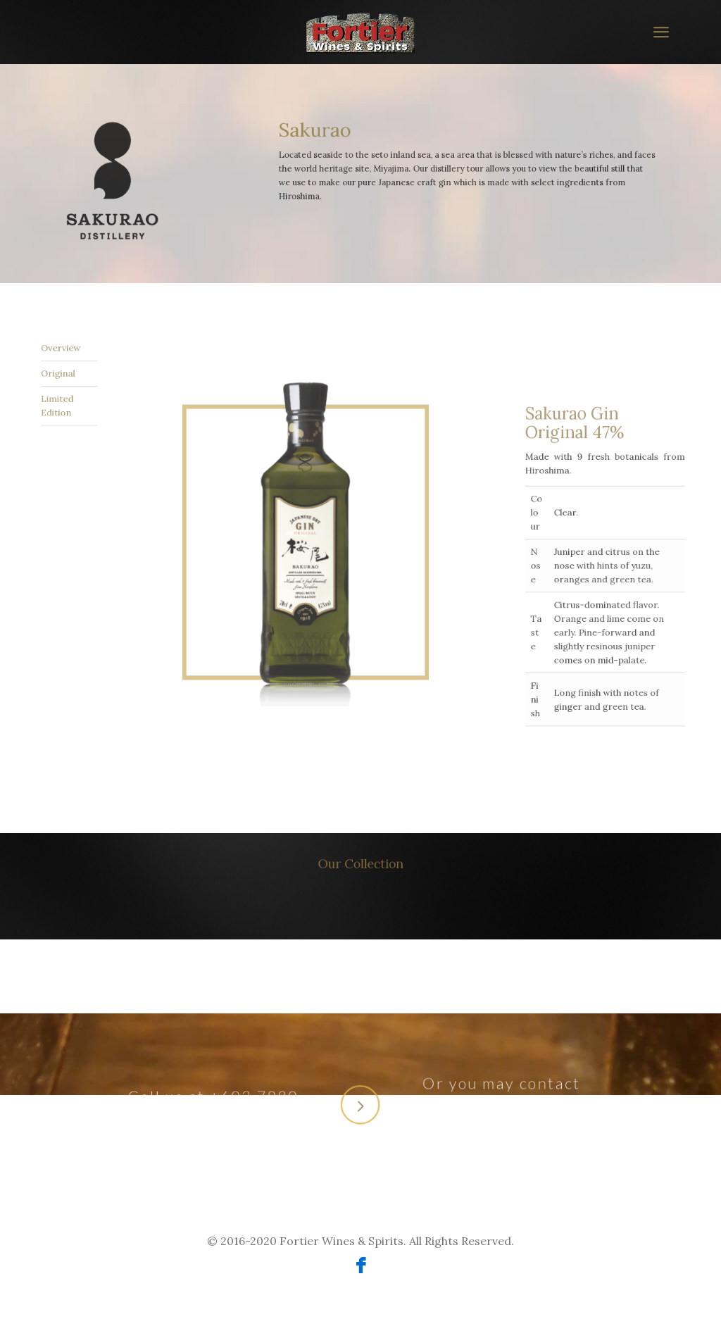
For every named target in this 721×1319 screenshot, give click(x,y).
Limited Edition (59, 400)
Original (60, 391)
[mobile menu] (660, 32)
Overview (60, 383)
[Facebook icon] (361, 1268)
